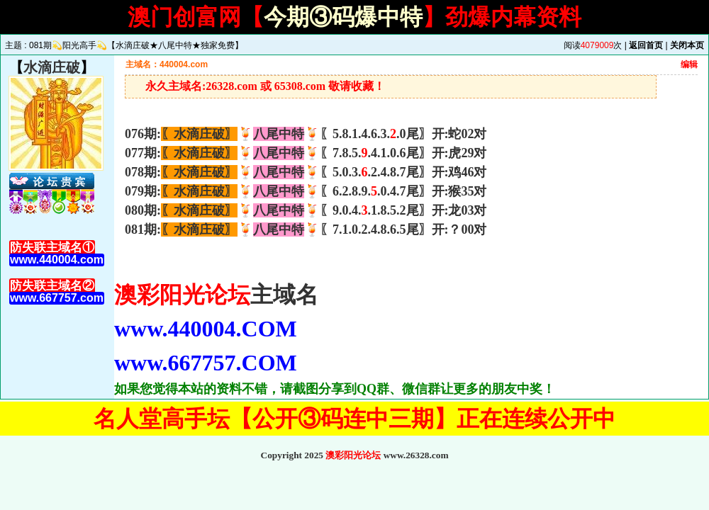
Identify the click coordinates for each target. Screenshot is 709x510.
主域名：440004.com (166, 64)
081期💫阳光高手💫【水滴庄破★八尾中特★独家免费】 (136, 45)
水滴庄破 (51, 67)
